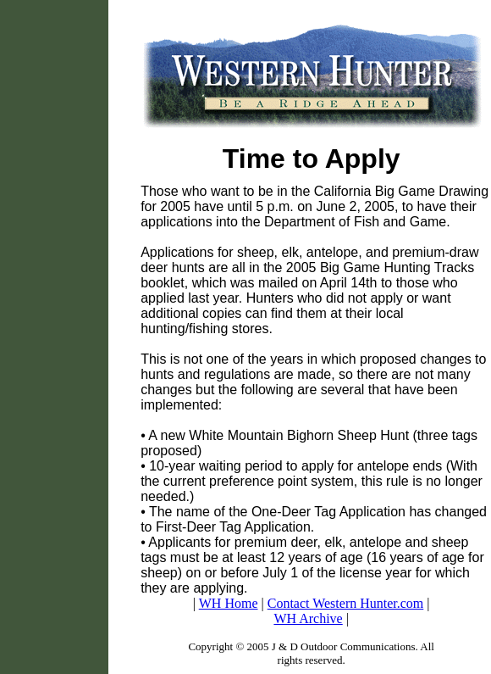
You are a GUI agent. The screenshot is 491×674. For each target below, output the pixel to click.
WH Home (228, 603)
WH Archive (307, 618)
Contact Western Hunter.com (346, 603)
